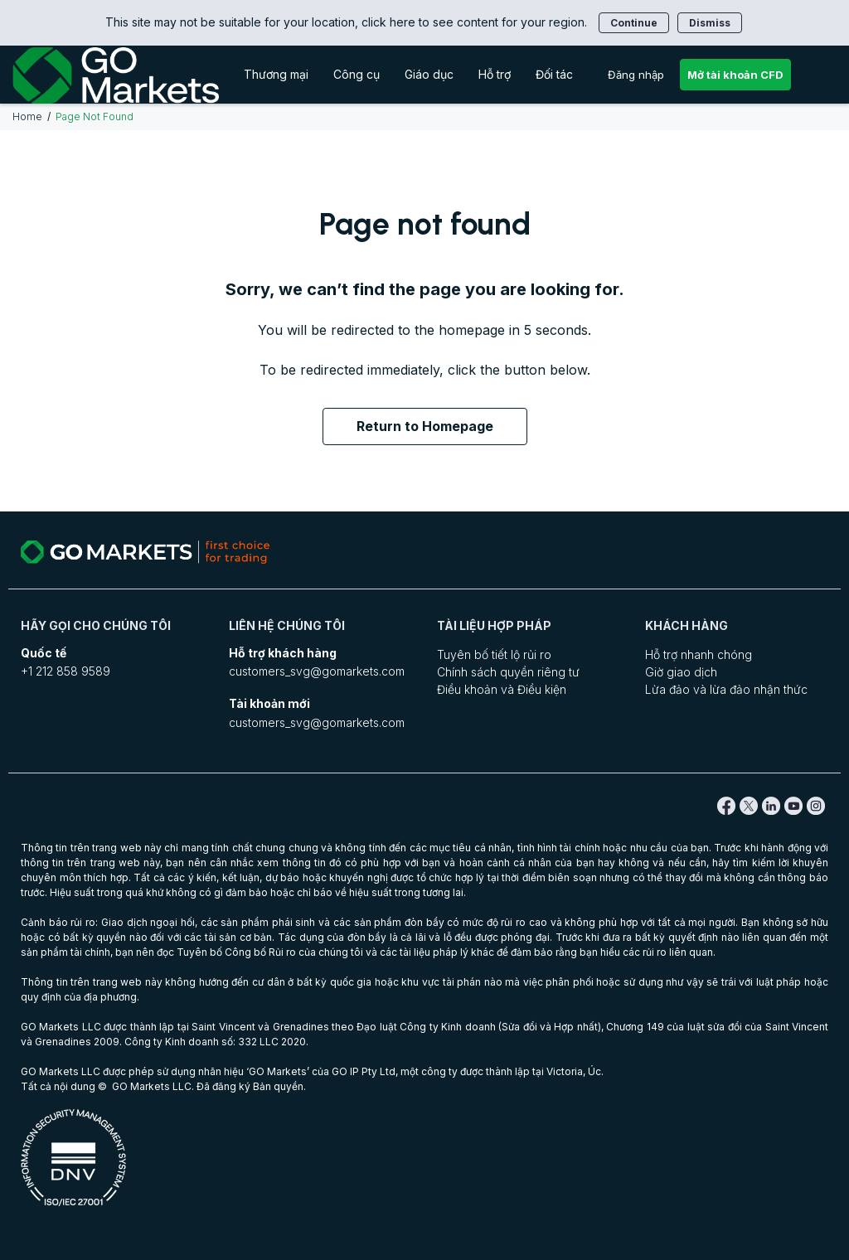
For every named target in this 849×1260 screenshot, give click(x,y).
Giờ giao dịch (681, 672)
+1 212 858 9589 (65, 671)
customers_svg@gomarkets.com (317, 671)
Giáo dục (429, 74)
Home (27, 116)
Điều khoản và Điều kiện (501, 689)
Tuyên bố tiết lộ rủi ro (494, 654)
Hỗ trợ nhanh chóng (698, 654)
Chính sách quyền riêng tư (508, 672)
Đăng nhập (636, 74)
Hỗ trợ (494, 74)
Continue (633, 23)
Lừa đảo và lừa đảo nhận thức (726, 689)
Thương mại (276, 74)
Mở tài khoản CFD (735, 74)
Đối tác (554, 74)
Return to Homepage (425, 426)
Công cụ (356, 74)
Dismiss (709, 23)
